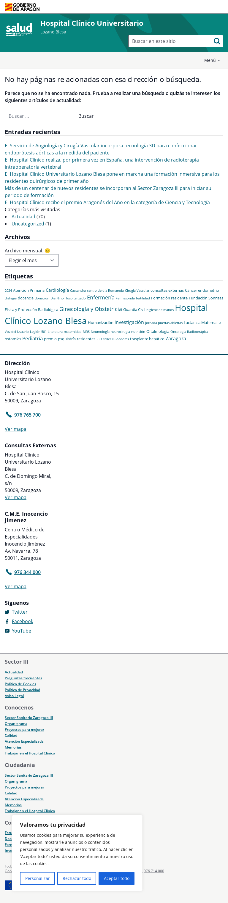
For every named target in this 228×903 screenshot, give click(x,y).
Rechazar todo (77, 878)
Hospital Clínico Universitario (91, 23)
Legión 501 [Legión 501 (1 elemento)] (38, 332)
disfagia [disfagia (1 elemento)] (11, 298)
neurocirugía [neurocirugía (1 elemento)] (120, 332)
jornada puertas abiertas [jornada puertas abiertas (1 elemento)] (164, 323)
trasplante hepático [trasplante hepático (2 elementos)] (147, 338)
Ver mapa (15, 429)
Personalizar (37, 878)
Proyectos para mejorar (24, 729)
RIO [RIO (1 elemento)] (99, 339)
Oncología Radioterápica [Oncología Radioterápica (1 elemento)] (189, 332)
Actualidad (23, 216)
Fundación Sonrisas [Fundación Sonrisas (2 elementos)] (206, 298)
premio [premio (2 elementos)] (50, 338)
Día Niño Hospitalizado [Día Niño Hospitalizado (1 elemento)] (68, 298)
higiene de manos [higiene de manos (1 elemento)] (160, 310)
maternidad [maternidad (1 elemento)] (73, 332)
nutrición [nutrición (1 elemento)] (138, 332)
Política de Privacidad (22, 689)
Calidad (11, 735)
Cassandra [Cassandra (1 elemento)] (78, 290)
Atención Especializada (24, 741)
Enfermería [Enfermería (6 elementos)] (101, 297)
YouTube (21, 631)
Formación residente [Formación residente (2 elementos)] (169, 298)
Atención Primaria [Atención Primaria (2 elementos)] (29, 290)
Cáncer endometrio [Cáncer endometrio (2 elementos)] (202, 290)
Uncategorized (28, 223)
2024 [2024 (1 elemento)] (8, 290)
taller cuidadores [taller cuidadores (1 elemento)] (116, 339)
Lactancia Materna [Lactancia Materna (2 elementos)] (200, 322)
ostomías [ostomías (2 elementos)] (13, 338)
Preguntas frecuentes (23, 678)
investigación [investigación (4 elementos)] (129, 322)
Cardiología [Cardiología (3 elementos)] (57, 290)
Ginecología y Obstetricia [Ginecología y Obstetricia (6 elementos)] (90, 308)
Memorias (13, 747)
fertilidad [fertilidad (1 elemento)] (143, 298)
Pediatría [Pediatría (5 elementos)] (32, 338)
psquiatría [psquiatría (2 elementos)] (67, 338)
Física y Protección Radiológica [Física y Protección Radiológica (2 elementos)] (31, 309)
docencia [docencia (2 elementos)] (26, 298)
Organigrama (16, 723)
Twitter (20, 612)
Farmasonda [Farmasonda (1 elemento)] (125, 298)
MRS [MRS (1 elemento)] (86, 332)
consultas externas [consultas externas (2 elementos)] (167, 290)
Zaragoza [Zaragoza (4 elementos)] (176, 338)
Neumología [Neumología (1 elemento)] (100, 332)
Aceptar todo (116, 878)
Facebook (22, 621)
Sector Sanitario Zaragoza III (29, 717)
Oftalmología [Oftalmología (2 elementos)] (157, 331)
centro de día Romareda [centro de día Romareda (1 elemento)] (105, 290)
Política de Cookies (20, 683)
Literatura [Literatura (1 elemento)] (55, 332)
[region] (77, 853)
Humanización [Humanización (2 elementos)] (100, 322)
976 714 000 (154, 870)
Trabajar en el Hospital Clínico (30, 753)
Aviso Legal (14, 695)
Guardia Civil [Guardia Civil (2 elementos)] (134, 309)
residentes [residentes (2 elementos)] (86, 338)
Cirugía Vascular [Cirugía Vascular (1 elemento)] (137, 290)
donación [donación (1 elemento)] (42, 298)
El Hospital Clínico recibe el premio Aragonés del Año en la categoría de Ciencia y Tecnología (107, 202)
